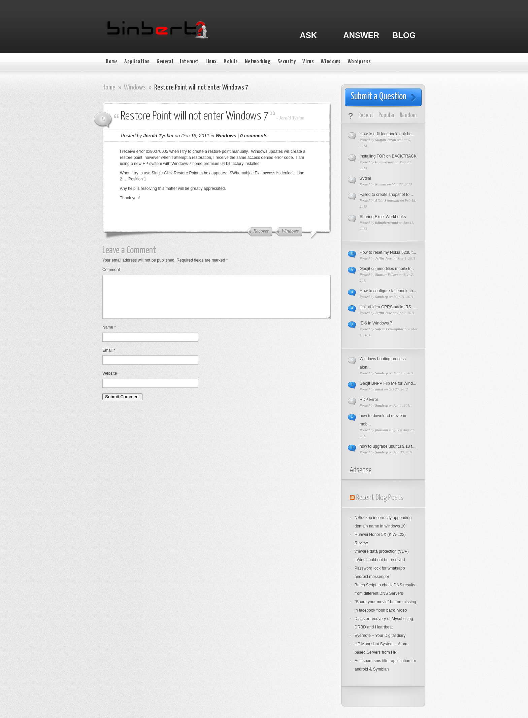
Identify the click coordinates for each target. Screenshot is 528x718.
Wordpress (359, 62)
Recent (365, 115)
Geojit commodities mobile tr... (387, 268)
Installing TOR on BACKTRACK (388, 156)
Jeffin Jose (383, 258)
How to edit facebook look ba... (387, 134)
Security (286, 62)
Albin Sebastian (387, 200)
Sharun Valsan (386, 274)
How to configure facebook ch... (388, 290)
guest (379, 389)
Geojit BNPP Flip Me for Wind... (388, 383)
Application (137, 62)
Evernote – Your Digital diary (380, 635)
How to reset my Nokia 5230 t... (388, 252)
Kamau (380, 184)
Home (112, 62)
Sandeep (381, 297)
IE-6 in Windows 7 (376, 323)
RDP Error (369, 399)
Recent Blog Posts (379, 498)
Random (408, 115)
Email (108, 358)
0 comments (254, 135)
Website (109, 381)
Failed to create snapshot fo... (386, 194)
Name (109, 335)
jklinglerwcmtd (386, 222)
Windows (330, 62)
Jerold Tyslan (291, 118)
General (165, 62)
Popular (386, 115)
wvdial (365, 178)
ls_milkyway (384, 162)
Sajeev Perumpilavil (390, 329)
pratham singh (386, 430)
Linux (211, 62)
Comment (111, 269)
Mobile (231, 62)
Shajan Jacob (385, 140)
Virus (308, 62)
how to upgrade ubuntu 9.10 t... (388, 446)
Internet (189, 62)
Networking (258, 62)
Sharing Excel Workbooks (383, 216)
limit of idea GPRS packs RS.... (388, 307)
